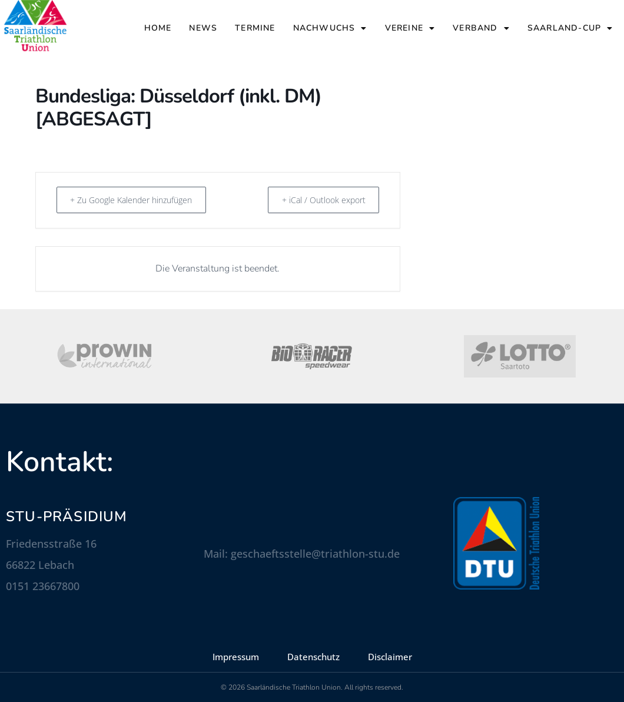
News (203, 28)
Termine (255, 28)
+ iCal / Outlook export (318, 200)
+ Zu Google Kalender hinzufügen (140, 200)
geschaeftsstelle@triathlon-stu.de (315, 554)
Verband (481, 28)
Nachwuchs (330, 28)
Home (158, 28)
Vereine (410, 28)
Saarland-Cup (570, 28)
